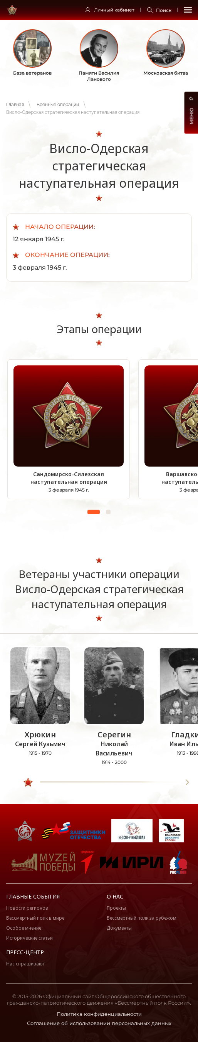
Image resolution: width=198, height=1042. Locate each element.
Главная (15, 104)
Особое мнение (23, 928)
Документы (119, 928)
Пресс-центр (25, 952)
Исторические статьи (29, 938)
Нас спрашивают (25, 963)
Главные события (33, 896)
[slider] (28, 782)
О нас (115, 896)
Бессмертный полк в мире (35, 918)
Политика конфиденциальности (99, 1014)
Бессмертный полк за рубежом (141, 918)
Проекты (116, 908)
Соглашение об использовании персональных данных (99, 1023)
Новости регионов (27, 908)
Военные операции (58, 104)
